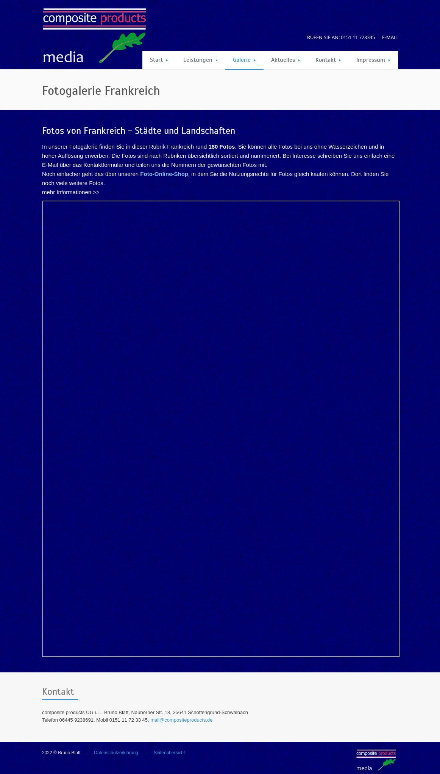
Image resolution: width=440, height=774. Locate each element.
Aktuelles (285, 60)
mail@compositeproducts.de (181, 720)
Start (159, 60)
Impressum (373, 60)
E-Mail (390, 37)
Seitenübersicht (169, 752)
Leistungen (200, 60)
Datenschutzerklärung (116, 752)
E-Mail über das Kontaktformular (82, 165)
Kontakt (328, 60)
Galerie (244, 60)
